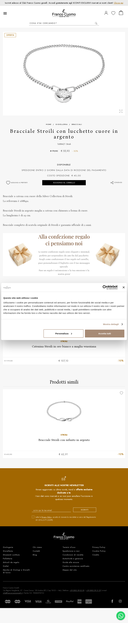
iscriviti (84, 509)
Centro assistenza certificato (76, 566)
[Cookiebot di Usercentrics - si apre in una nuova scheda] (105, 287)
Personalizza (63, 333)
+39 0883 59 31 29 (93, 590)
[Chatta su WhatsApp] (120, 615)
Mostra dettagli (111, 324)
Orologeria (8, 547)
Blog (35, 555)
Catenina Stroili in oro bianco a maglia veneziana (64, 346)
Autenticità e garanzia (73, 558)
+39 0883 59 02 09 (77, 590)
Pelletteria (7, 558)
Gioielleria (62, 124)
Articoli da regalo (11, 562)
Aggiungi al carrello (64, 182)
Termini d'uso (69, 547)
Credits (95, 555)
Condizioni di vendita (73, 555)
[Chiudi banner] (124, 287)
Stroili (68, 144)
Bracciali (77, 124)
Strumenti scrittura (11, 555)
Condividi (116, 182)
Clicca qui (118, 3)
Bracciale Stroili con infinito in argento (64, 440)
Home (48, 124)
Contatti (36, 551)
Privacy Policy (46, 517)
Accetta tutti (104, 333)
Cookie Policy (99, 551)
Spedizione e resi (71, 551)
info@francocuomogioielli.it (13, 593)
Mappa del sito (70, 570)
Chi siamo (37, 547)
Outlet (6, 566)
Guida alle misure (71, 562)
